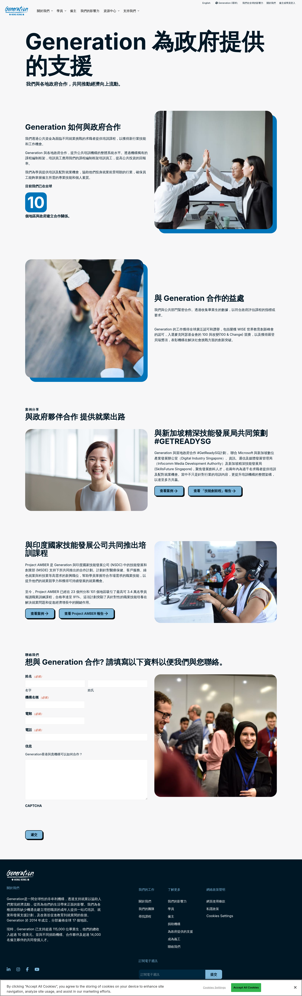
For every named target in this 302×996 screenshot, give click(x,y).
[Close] (295, 987)
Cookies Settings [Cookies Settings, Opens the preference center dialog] (214, 987)
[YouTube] (37, 969)
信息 (28, 746)
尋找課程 (145, 916)
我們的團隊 (146, 909)
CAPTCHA (33, 806)
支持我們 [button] (131, 11)
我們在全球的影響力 (252, 3)
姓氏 (91, 690)
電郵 (34, 713)
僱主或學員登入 (287, 3)
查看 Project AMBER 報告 (86, 613)
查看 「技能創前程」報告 (215, 490)
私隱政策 (212, 909)
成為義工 (174, 939)
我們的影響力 (90, 11)
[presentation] (57, 817)
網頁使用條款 (215, 901)
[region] (151, 988)
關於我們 (271, 3)
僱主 (73, 11)
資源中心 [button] (111, 11)
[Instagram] (18, 969)
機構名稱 (37, 697)
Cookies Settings (219, 916)
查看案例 (169, 490)
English (206, 3)
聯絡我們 (174, 947)
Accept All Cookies (246, 987)
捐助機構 (174, 924)
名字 (28, 690)
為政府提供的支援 (180, 931)
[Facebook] (27, 969)
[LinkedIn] (8, 969)
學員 (61, 11)
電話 (34, 730)
